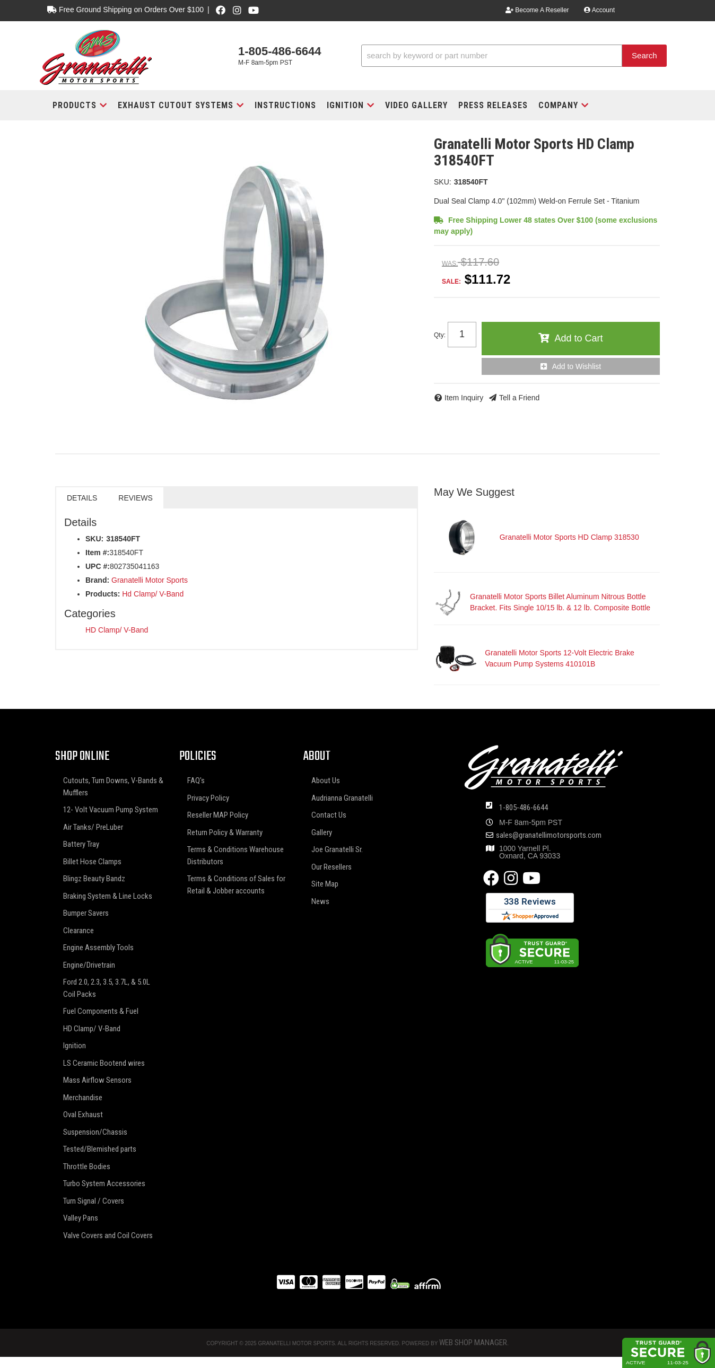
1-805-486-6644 (523, 807)
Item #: (97, 552)
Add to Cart (578, 338)
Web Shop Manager (473, 1342)
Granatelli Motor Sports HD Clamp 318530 (569, 537)
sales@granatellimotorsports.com (548, 835)
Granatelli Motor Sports (149, 580)
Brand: (97, 580)
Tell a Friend (519, 397)
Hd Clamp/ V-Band (153, 594)
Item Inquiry (463, 397)
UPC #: (97, 566)
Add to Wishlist (576, 366)
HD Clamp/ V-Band (116, 630)
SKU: (442, 182)
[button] (514, 56)
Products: (102, 594)
